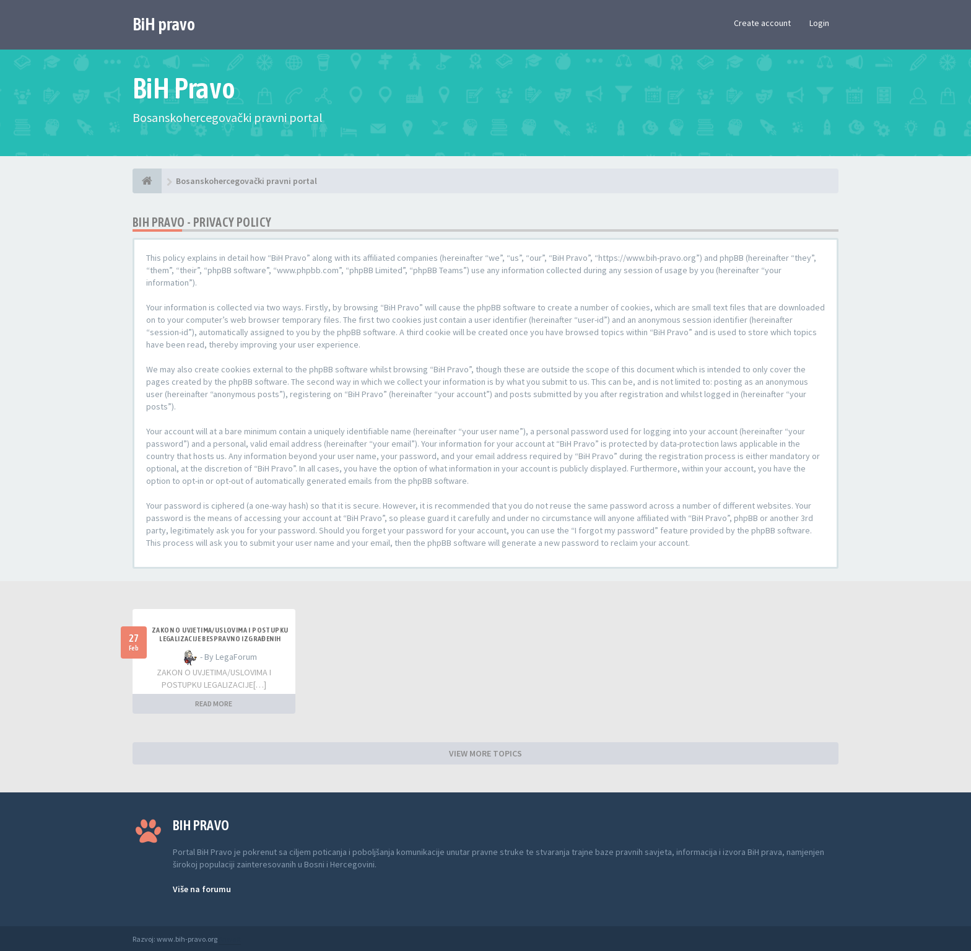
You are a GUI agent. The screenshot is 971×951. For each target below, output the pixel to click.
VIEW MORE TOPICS (485, 753)
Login (819, 22)
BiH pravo (164, 24)
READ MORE (213, 703)
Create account (762, 22)
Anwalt (230, 939)
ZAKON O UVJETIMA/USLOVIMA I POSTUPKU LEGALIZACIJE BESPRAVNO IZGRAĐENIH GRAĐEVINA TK (220, 639)
